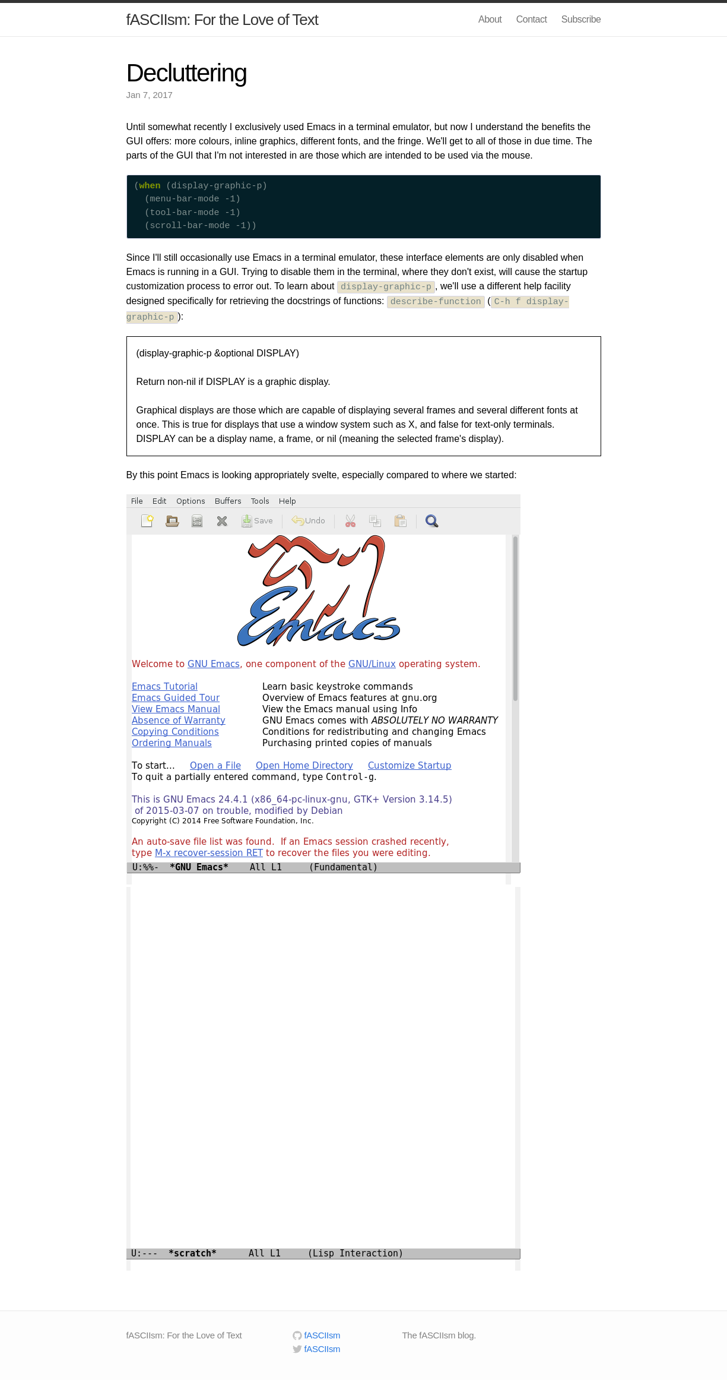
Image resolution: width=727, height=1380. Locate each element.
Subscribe (581, 19)
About (489, 19)
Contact (531, 19)
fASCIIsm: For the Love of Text (222, 20)
